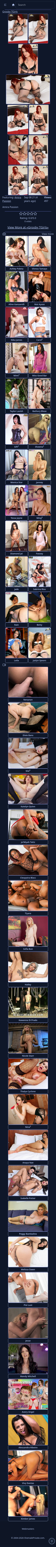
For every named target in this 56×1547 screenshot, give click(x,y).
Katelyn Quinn (28, 806)
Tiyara (28, 913)
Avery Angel (28, 1411)
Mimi (16, 375)
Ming (39, 517)
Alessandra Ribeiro (28, 1447)
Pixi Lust (28, 1305)
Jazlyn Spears (39, 660)
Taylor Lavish (16, 411)
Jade (16, 589)
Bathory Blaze (39, 411)
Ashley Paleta (16, 268)
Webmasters (28, 1528)
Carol (39, 339)
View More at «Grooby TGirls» (28, 227)
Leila (16, 660)
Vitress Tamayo (39, 268)
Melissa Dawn (28, 1269)
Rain (16, 624)
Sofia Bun (28, 948)
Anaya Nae (28, 1162)
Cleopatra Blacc (28, 877)
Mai (28, 770)
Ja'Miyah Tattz (28, 842)
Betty (39, 624)
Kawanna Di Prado (28, 1020)
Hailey (28, 984)
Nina (28, 1126)
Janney (39, 482)
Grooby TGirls (10, 11)
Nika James (16, 339)
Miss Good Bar (39, 375)
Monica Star (16, 482)
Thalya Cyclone (28, 1091)
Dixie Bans (28, 735)
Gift (16, 446)
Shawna (39, 446)
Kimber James (28, 1518)
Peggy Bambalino (28, 1233)
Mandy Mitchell (28, 1376)
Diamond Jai (16, 553)
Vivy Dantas (28, 1483)
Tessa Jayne (16, 518)
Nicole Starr (28, 1055)
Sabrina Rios (39, 589)
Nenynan (28, 699)
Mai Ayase (39, 304)
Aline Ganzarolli (16, 304)
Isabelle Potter (28, 1198)
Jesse (28, 1340)
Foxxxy (39, 553)
